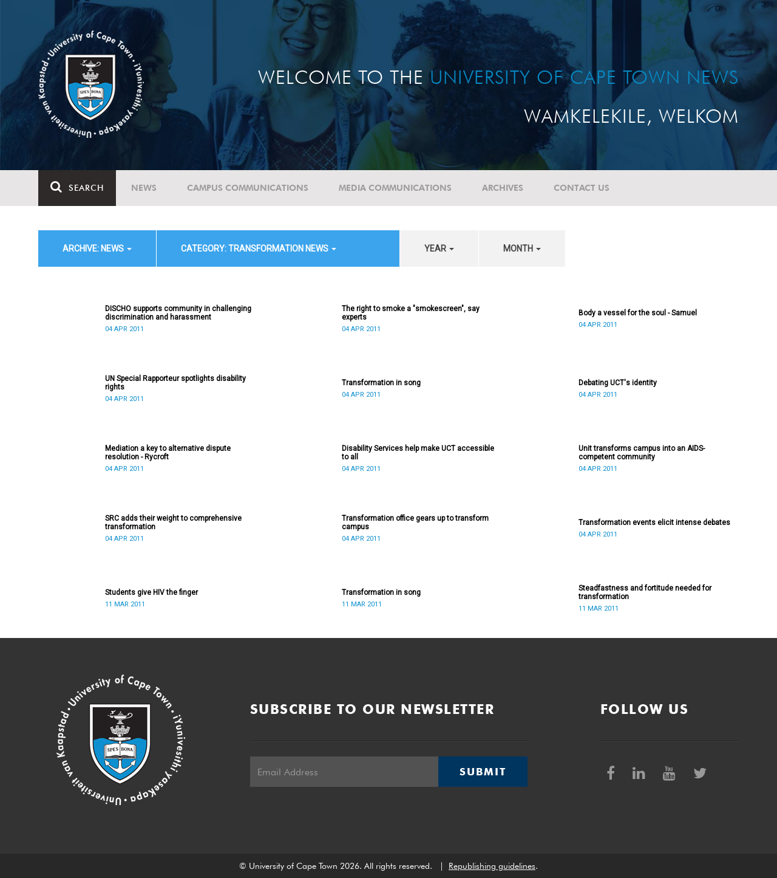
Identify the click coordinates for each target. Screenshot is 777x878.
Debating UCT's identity (618, 383)
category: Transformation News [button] (258, 248)
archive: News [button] (97, 248)
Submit (483, 772)
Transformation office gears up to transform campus (415, 522)
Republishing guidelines (492, 866)
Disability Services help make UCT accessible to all (418, 452)
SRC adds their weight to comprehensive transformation (173, 522)
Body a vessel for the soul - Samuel (638, 313)
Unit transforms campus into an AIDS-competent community (642, 452)
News (144, 188)
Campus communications (247, 188)
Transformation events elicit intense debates (654, 522)
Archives (502, 188)
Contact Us (581, 188)
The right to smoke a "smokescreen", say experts (411, 312)
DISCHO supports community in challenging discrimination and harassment (178, 312)
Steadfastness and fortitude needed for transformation (645, 592)
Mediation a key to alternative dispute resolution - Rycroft (168, 452)
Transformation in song (381, 383)
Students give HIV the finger (151, 592)
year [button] (439, 248)
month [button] (522, 248)
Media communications (395, 188)
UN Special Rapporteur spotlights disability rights (175, 382)
